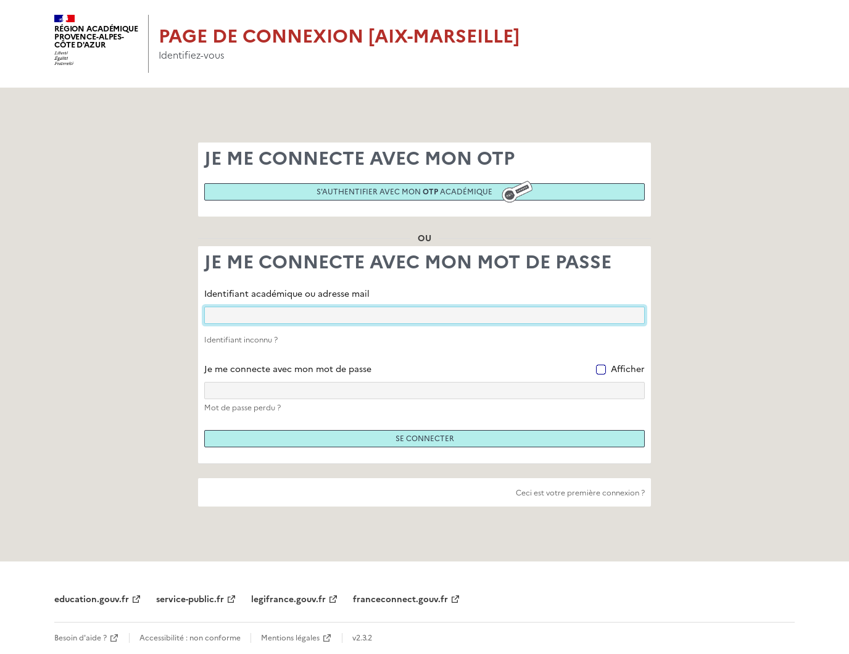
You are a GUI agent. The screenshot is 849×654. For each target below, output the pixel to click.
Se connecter (425, 438)
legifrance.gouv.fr (288, 599)
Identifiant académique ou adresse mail (287, 294)
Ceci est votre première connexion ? (580, 493)
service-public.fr (190, 599)
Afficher (628, 369)
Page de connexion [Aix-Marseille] (339, 36)
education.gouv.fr (91, 599)
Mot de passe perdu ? (242, 407)
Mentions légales (290, 638)
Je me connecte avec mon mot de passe (287, 369)
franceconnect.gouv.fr (400, 599)
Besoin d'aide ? (80, 638)
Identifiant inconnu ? (241, 340)
